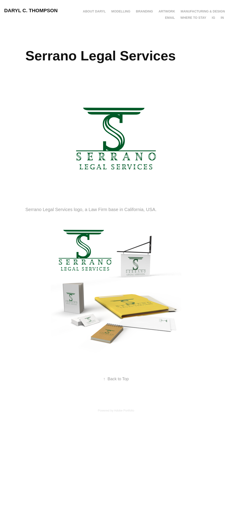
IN (222, 17)
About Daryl (94, 11)
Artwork (167, 11)
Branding (144, 11)
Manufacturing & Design (203, 11)
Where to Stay (193, 17)
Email (170, 17)
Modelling (120, 11)
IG (213, 17)
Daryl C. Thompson (31, 10)
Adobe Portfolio (124, 410)
